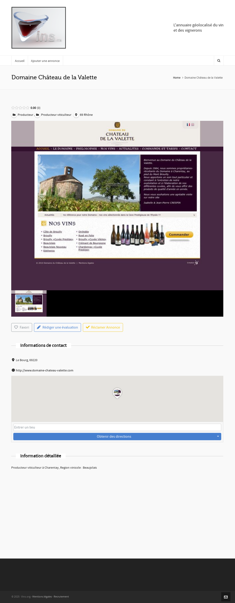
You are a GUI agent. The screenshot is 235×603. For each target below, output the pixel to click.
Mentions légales (42, 596)
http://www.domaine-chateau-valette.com (44, 370)
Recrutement (61, 596)
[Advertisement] (117, 508)
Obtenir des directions (114, 436)
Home (176, 78)
